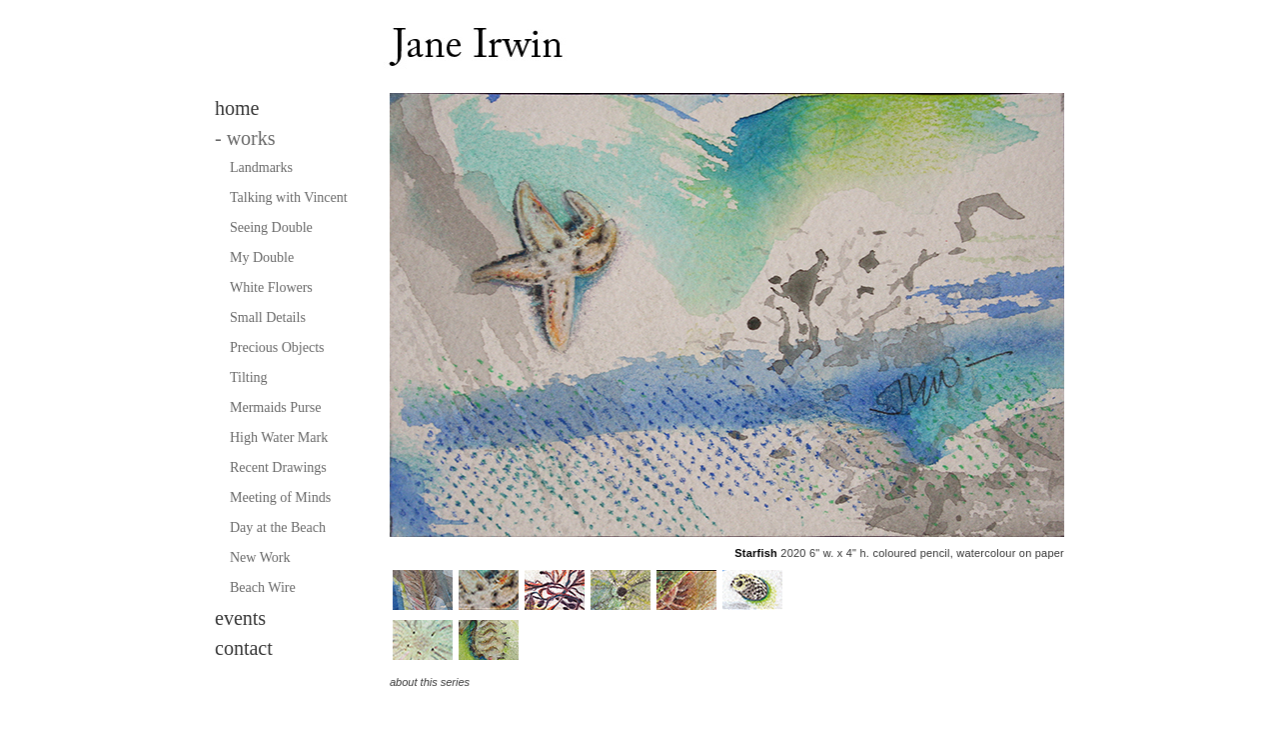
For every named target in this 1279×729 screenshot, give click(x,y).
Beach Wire (263, 587)
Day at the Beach (278, 527)
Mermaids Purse (275, 407)
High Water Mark (279, 437)
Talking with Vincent (289, 197)
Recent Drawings (278, 467)
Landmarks (261, 167)
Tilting (249, 377)
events (240, 618)
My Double (262, 257)
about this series (430, 682)
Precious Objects (277, 347)
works (245, 138)
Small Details (268, 317)
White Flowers (271, 287)
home (237, 108)
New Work (260, 557)
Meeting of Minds (280, 497)
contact (244, 648)
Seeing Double (271, 227)
